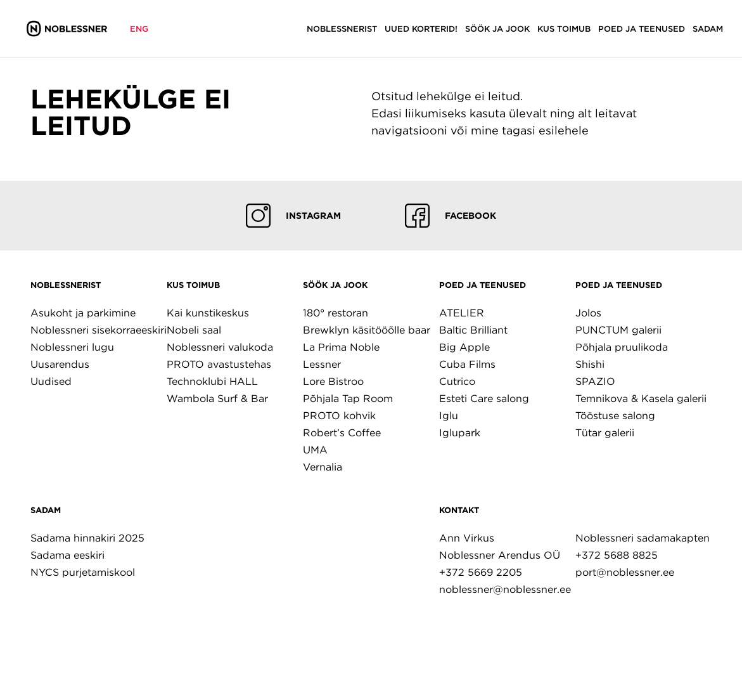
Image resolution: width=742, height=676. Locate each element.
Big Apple (464, 347)
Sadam (45, 510)
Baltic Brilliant (473, 330)
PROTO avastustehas (219, 364)
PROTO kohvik (339, 416)
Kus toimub (193, 285)
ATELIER (461, 313)
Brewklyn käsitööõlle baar (366, 330)
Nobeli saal (194, 330)
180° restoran (335, 313)
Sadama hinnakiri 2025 (87, 538)
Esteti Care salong (484, 399)
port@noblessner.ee (624, 572)
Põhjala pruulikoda (621, 347)
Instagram (293, 216)
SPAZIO (595, 381)
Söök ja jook (335, 285)
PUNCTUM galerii (618, 330)
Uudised (51, 381)
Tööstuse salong (615, 416)
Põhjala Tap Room (348, 399)
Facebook (450, 216)
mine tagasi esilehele (530, 130)
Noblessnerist (65, 285)
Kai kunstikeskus (208, 313)
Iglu (448, 416)
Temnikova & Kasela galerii (641, 399)
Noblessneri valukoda (220, 347)
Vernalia (322, 467)
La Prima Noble (341, 347)
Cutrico (457, 381)
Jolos (588, 313)
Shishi (589, 364)
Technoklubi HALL (212, 381)
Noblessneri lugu (72, 347)
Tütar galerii (604, 433)
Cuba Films (467, 364)
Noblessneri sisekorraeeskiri (98, 330)
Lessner (322, 364)
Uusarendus (59, 364)
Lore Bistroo (333, 381)
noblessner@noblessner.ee (505, 589)
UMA (315, 450)
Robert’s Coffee (342, 433)
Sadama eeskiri (67, 555)
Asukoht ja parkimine (83, 313)
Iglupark (459, 433)
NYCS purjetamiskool (82, 572)
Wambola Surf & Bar (217, 399)
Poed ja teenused (482, 285)
